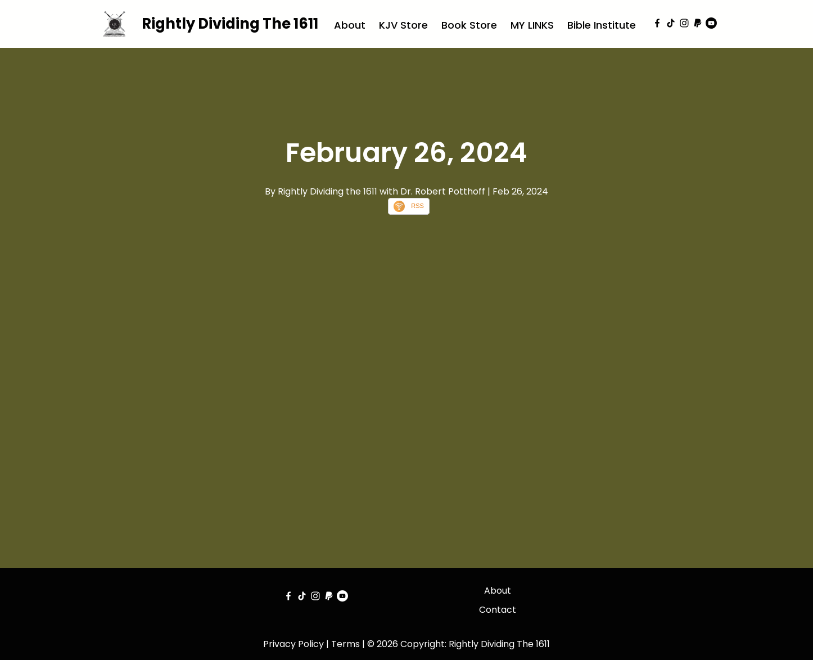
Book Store (469, 25)
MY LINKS (532, 25)
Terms (345, 644)
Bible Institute (601, 25)
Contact (497, 609)
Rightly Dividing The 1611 (230, 23)
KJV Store (403, 25)
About (349, 25)
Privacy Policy (293, 644)
